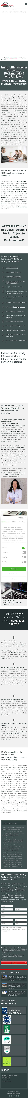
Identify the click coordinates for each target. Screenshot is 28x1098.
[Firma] (14, 913)
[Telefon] (7, 924)
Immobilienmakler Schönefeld (15, 862)
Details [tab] (14, 521)
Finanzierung (16, 330)
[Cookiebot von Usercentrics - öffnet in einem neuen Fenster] (18, 518)
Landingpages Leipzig (12, 58)
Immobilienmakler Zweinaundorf (15, 866)
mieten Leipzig (12, 841)
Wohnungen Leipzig (7, 833)
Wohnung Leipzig (6, 839)
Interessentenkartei (16, 293)
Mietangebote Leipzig (16, 829)
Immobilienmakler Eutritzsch (13, 848)
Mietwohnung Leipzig (17, 831)
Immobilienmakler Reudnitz (8, 860)
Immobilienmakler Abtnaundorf (9, 846)
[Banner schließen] (25, 517)
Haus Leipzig (13, 839)
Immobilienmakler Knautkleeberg (15, 854)
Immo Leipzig (9, 829)
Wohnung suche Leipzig (13, 835)
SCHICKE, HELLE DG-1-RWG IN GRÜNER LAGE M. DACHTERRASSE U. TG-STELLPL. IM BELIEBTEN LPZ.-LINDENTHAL (17, 978)
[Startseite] (7, 4)
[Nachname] (21, 909)
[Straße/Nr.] (14, 916)
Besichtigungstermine (19, 307)
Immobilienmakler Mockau (8, 856)
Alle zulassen (14, 568)
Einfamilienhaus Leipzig (7, 845)
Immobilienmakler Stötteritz (8, 864)
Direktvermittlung (21, 302)
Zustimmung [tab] (5, 521)
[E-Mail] (21, 924)
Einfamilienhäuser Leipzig (18, 845)
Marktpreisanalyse (16, 272)
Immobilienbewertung (12, 268)
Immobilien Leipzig (6, 843)
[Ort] (21, 920)
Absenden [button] (14, 963)
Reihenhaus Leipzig (15, 833)
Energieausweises (18, 321)
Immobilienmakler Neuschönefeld (15, 858)
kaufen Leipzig (6, 841)
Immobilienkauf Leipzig (15, 843)
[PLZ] (7, 920)
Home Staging (14, 283)
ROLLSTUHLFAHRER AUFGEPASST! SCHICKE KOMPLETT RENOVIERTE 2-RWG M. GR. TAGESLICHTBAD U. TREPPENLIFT (16, 986)
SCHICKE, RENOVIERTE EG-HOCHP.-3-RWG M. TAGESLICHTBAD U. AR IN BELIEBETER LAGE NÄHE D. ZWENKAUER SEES (17, 993)
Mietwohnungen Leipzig (8, 831)
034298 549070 (14, 9)
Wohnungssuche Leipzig (8, 837)
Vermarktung (17, 276)
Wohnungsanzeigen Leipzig (18, 837)
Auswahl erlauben (14, 574)
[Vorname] (7, 909)
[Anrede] (7, 906)
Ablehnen (14, 579)
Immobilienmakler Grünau (8, 852)
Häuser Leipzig (19, 839)
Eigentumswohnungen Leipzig (9, 827)
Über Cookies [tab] (22, 521)
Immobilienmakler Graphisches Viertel (10, 850)
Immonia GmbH (16, 1093)
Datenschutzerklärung (12, 947)
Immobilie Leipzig (19, 841)
